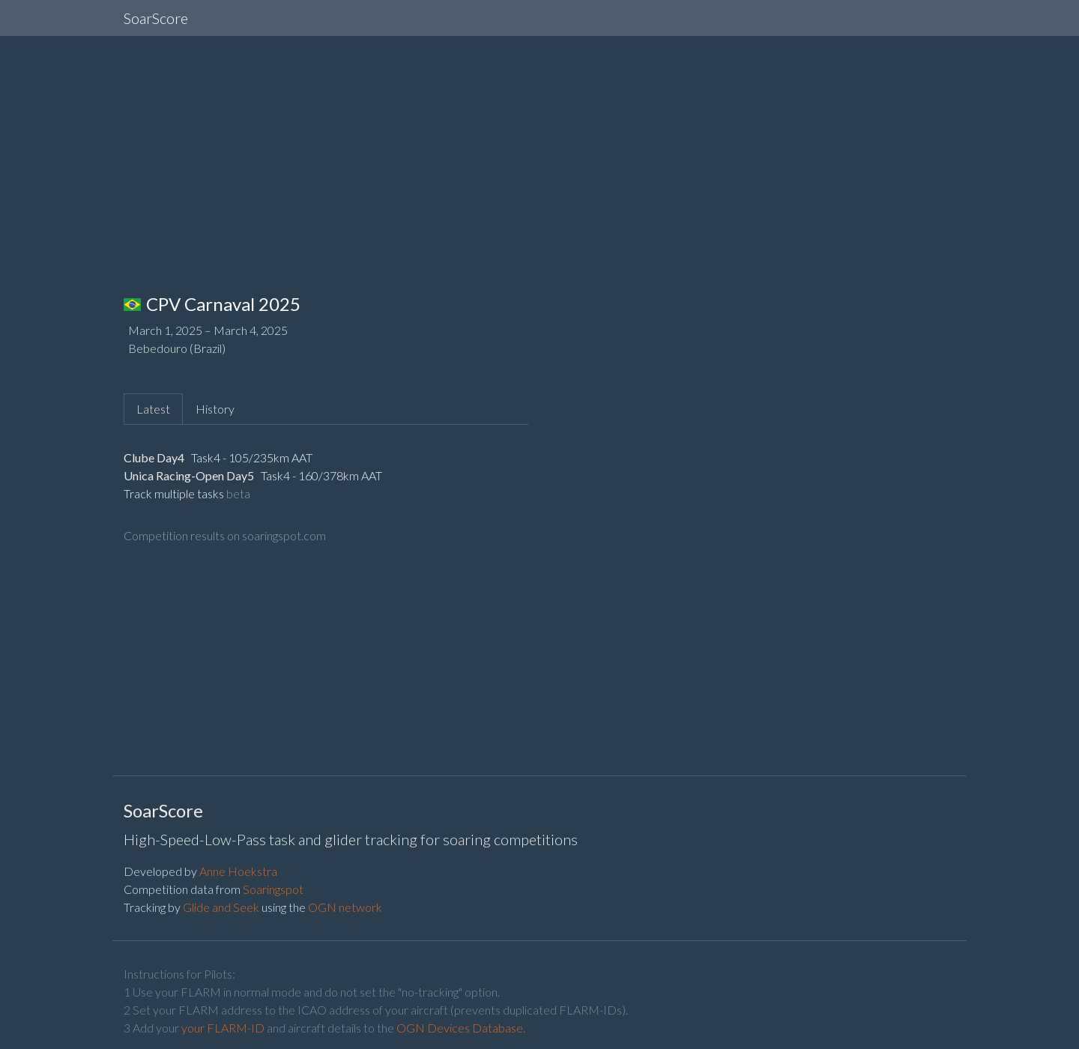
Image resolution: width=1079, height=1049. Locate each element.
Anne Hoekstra (238, 871)
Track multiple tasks (174, 493)
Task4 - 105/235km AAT (250, 457)
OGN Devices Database (459, 1028)
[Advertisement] (539, 153)
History (215, 409)
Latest (153, 409)
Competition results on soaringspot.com (225, 535)
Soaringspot (273, 889)
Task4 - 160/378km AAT (320, 475)
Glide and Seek (221, 907)
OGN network (345, 907)
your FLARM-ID (223, 1028)
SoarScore (156, 18)
